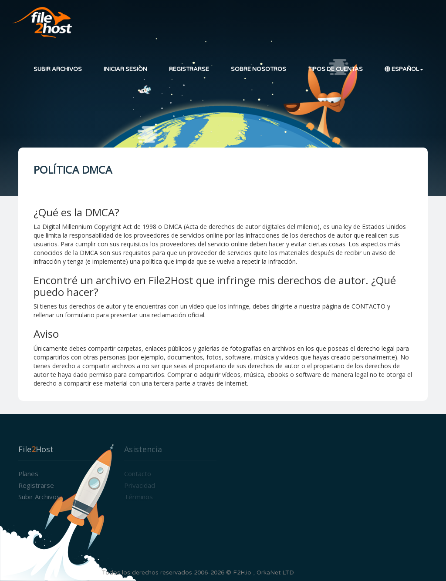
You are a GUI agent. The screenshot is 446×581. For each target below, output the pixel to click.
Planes (28, 473)
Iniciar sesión (125, 69)
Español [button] (404, 69)
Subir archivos (58, 69)
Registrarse (189, 69)
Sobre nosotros (258, 69)
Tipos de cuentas (335, 69)
